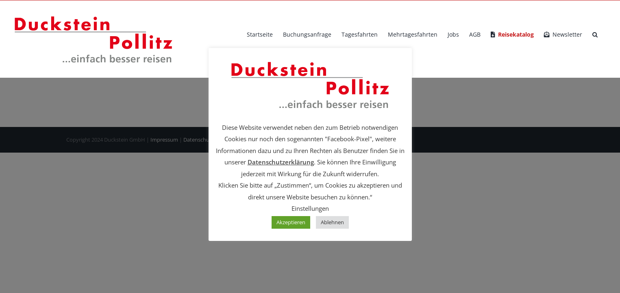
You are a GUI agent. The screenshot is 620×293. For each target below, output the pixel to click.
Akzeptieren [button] (290, 222)
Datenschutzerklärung (281, 162)
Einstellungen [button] (310, 208)
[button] (605, 35)
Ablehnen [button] (332, 222)
